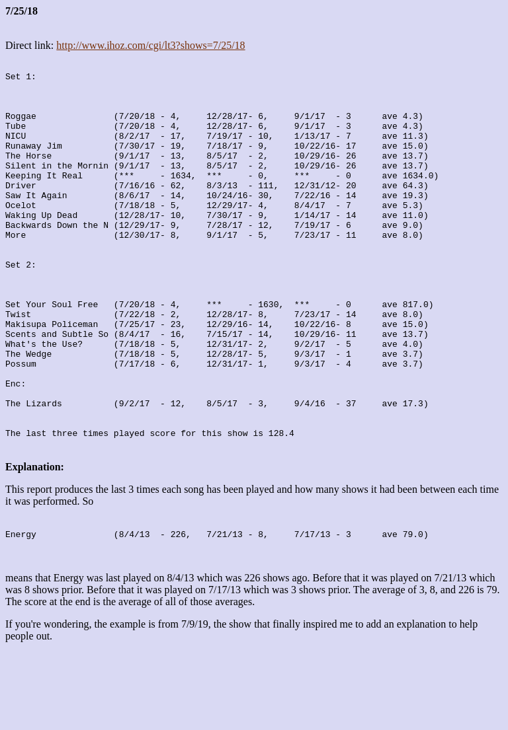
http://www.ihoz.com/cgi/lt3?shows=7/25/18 (150, 45)
